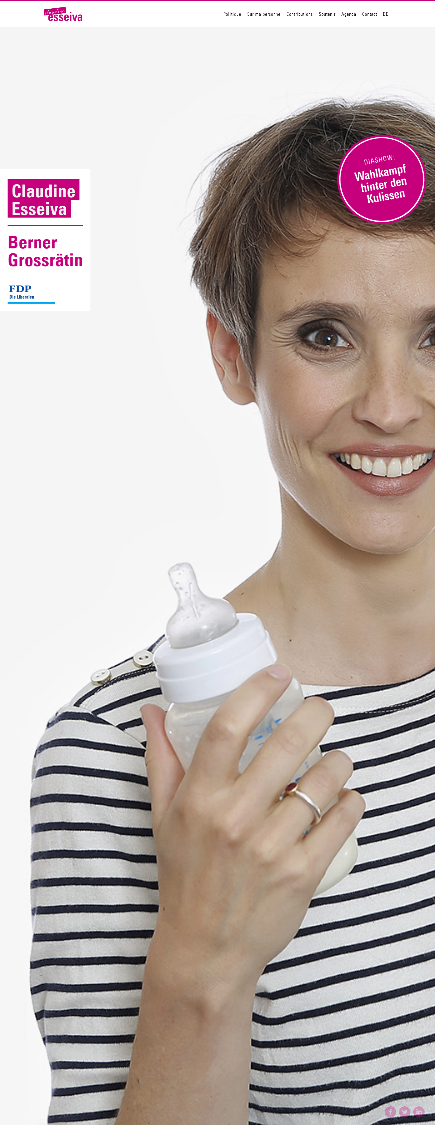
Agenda (348, 14)
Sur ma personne (263, 14)
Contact (369, 14)
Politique (232, 14)
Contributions (299, 14)
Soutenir (327, 14)
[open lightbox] (382, 179)
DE (385, 14)
